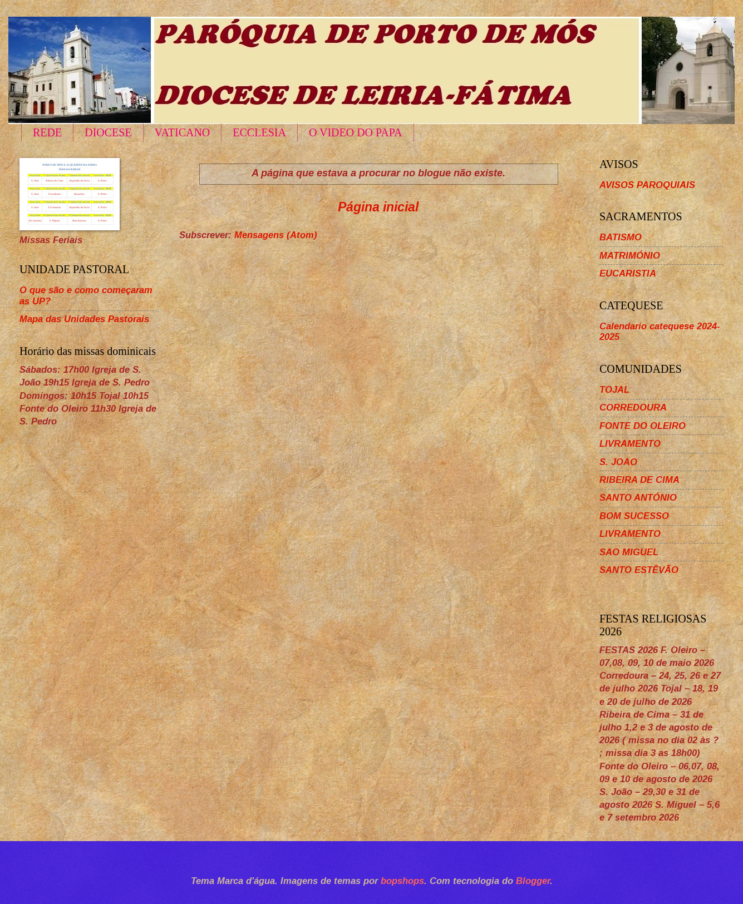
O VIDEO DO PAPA (355, 132)
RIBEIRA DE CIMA (639, 480)
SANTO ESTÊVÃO (638, 570)
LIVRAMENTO (630, 443)
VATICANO (182, 132)
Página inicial (378, 207)
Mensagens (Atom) (275, 235)
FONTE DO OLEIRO (642, 426)
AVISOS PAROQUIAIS (647, 185)
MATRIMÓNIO (629, 255)
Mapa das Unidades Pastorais (84, 319)
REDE (47, 132)
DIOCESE (108, 132)
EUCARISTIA (627, 273)
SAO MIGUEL (628, 552)
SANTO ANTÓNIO (638, 497)
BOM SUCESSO (634, 516)
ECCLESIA (259, 132)
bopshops (402, 881)
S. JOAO (618, 462)
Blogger (533, 881)
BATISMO (620, 237)
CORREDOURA (633, 407)
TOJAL (614, 389)
